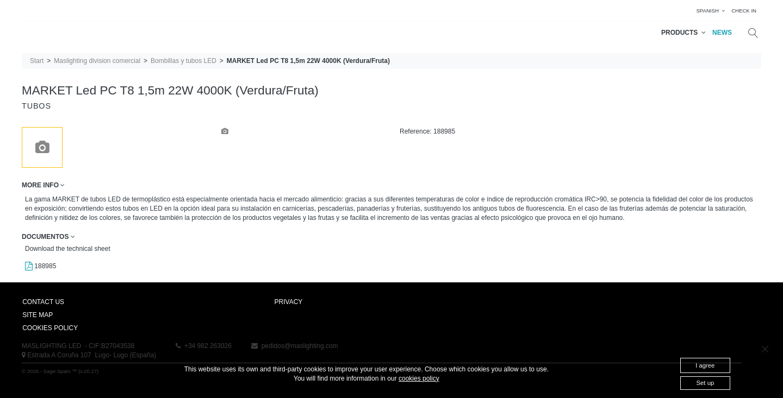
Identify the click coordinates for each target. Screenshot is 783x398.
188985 (40, 266)
